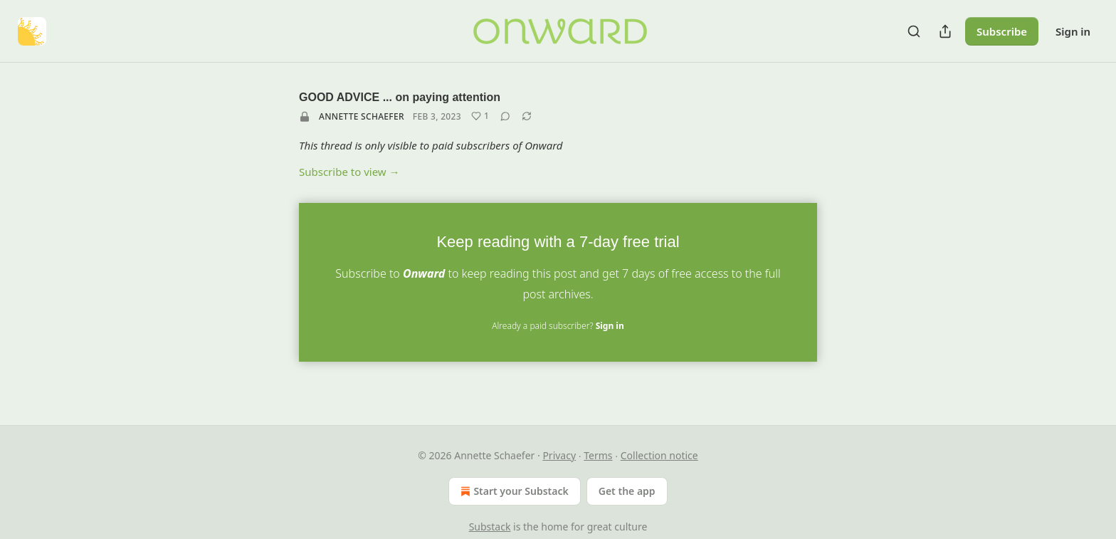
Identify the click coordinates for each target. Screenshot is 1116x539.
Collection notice (659, 455)
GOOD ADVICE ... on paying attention (399, 97)
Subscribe (1001, 31)
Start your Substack (513, 491)
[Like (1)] (480, 116)
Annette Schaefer (361, 116)
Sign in (1073, 31)
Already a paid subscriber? (557, 326)
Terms (598, 455)
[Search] (914, 31)
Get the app (627, 491)
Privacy (559, 455)
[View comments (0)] (505, 116)
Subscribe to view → (349, 171)
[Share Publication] (945, 31)
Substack (490, 526)
